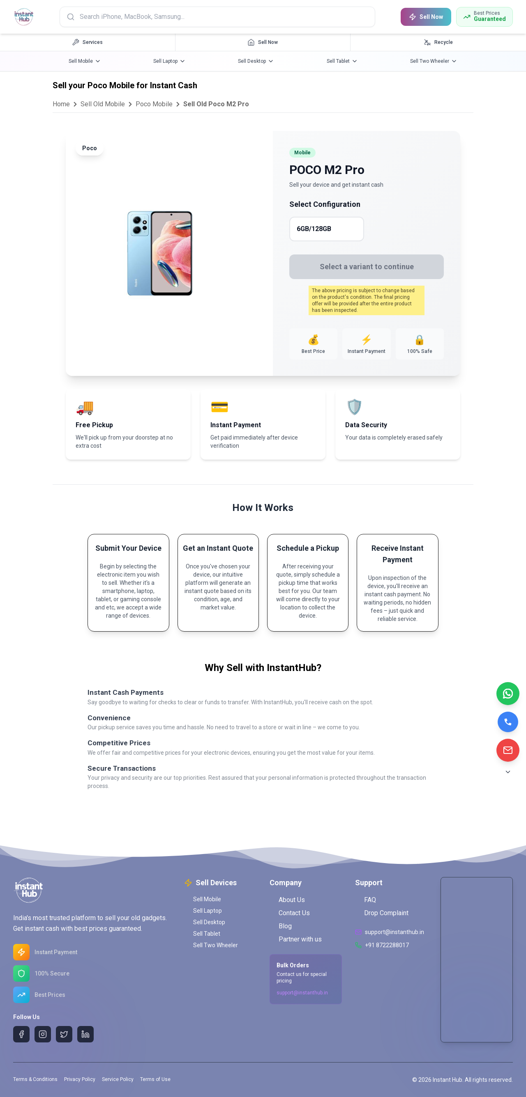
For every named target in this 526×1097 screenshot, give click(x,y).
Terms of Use (155, 1079)
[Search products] (218, 17)
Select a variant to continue (367, 266)
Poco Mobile (154, 104)
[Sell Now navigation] (263, 42)
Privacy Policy (79, 1079)
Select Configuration (324, 204)
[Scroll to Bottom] (508, 772)
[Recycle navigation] (438, 42)
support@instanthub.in (302, 993)
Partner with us (296, 939)
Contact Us (290, 913)
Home (61, 104)
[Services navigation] (87, 42)
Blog (281, 926)
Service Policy (118, 1079)
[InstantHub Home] (24, 17)
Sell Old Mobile (103, 104)
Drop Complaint (381, 913)
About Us (287, 900)
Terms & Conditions (35, 1079)
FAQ (365, 900)
